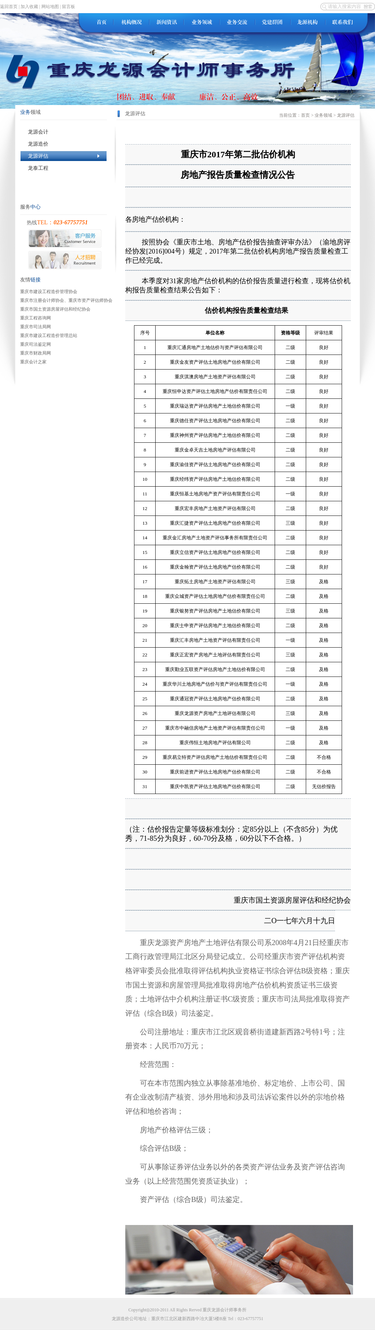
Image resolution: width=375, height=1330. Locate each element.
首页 (305, 115)
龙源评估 (64, 156)
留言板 (68, 6)
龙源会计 (64, 132)
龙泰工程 (64, 168)
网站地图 (50, 6)
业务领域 (323, 115)
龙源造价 (64, 144)
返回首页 (9, 6)
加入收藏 (29, 6)
